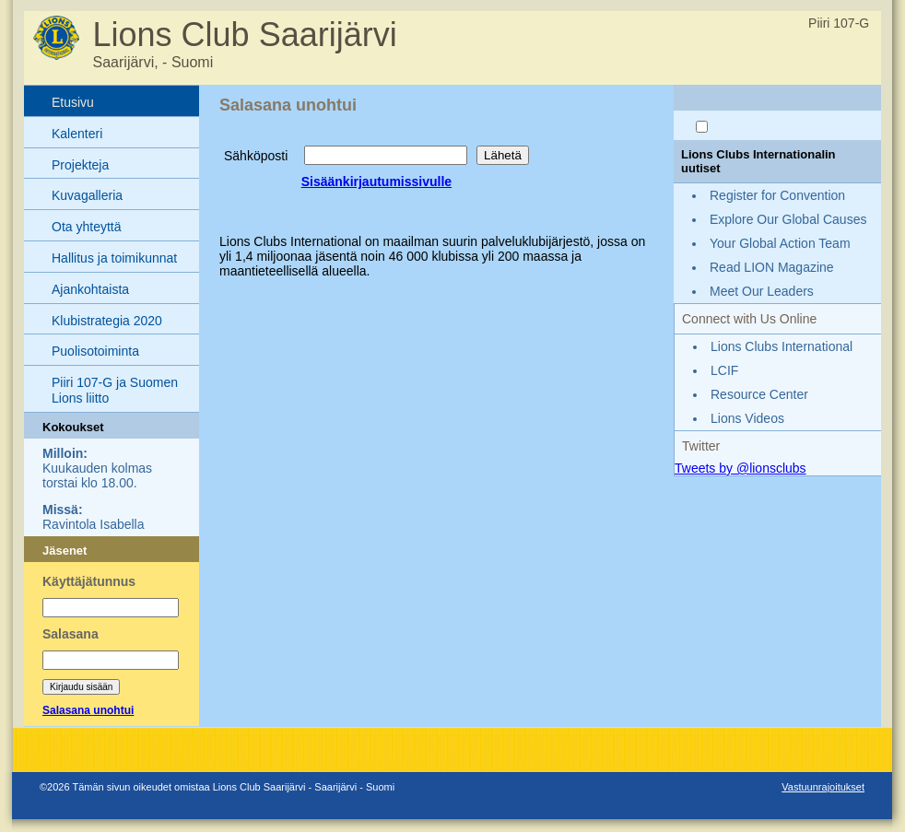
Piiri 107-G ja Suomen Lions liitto (115, 390)
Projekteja (80, 165)
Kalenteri (77, 133)
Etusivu (73, 102)
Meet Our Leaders (762, 291)
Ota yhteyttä (86, 226)
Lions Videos (747, 418)
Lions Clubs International (781, 346)
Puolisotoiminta (95, 351)
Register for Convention (777, 195)
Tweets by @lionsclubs (740, 468)
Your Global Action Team (780, 243)
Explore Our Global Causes (788, 219)
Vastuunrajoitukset (823, 786)
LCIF (724, 370)
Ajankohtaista (90, 289)
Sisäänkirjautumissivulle (376, 181)
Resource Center (759, 394)
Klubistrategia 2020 (107, 320)
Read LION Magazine (772, 267)
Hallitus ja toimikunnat (114, 258)
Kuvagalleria (87, 195)
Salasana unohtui (88, 710)
